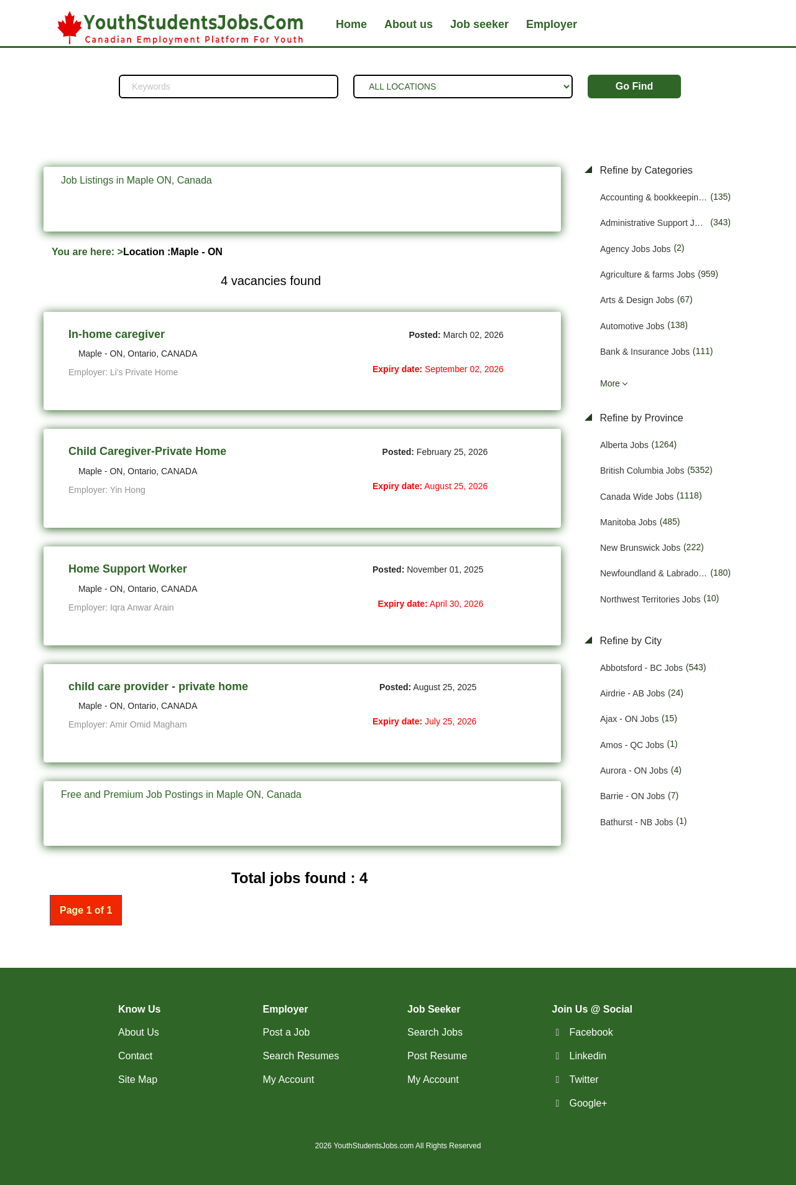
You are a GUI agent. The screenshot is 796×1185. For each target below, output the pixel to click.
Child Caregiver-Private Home (147, 451)
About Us (138, 1032)
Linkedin (588, 1056)
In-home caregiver (116, 334)
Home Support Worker (127, 569)
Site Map (137, 1079)
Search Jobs (435, 1032)
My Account (289, 1079)
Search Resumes (301, 1056)
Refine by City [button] (629, 640)
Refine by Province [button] (640, 418)
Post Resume (437, 1056)
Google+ (589, 1103)
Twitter (584, 1079)
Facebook (591, 1032)
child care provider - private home (158, 686)
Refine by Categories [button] (645, 170)
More (610, 383)
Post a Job (286, 1032)
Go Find (634, 86)
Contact (135, 1056)
